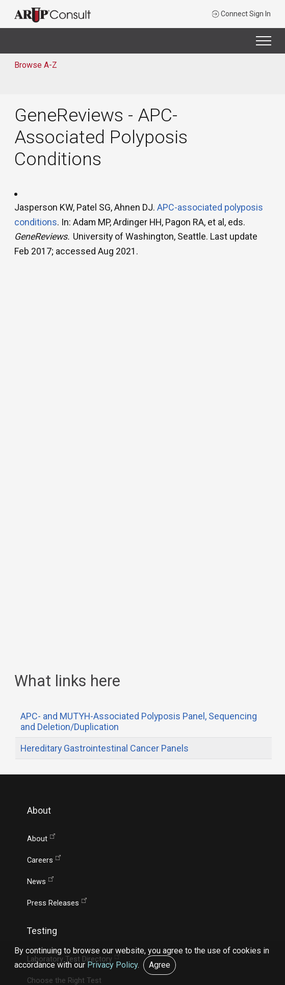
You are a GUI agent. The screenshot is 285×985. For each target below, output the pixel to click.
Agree (159, 965)
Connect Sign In (241, 14)
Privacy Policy (112, 965)
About (37, 839)
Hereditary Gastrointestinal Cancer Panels (104, 748)
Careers (40, 860)
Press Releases (53, 903)
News (36, 881)
